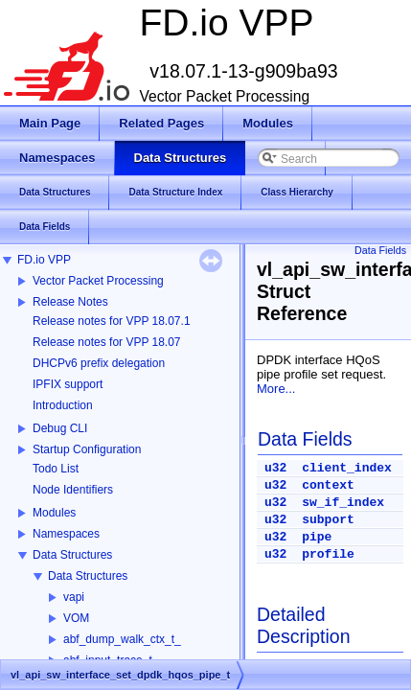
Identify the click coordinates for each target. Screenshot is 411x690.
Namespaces (66, 533)
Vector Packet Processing (98, 281)
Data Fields (380, 250)
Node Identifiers (73, 489)
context (328, 485)
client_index (347, 468)
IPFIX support (68, 384)
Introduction (63, 405)
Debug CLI (60, 428)
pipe (316, 537)
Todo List (56, 468)
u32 (275, 468)
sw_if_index (343, 502)
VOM (76, 618)
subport (328, 520)
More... (276, 388)
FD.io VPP (44, 259)
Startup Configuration (87, 449)
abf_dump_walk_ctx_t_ (122, 639)
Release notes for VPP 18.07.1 (112, 321)
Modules (54, 512)
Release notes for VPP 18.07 (107, 342)
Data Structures (72, 555)
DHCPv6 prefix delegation (99, 363)
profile (328, 554)
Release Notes (70, 302)
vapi (73, 597)
